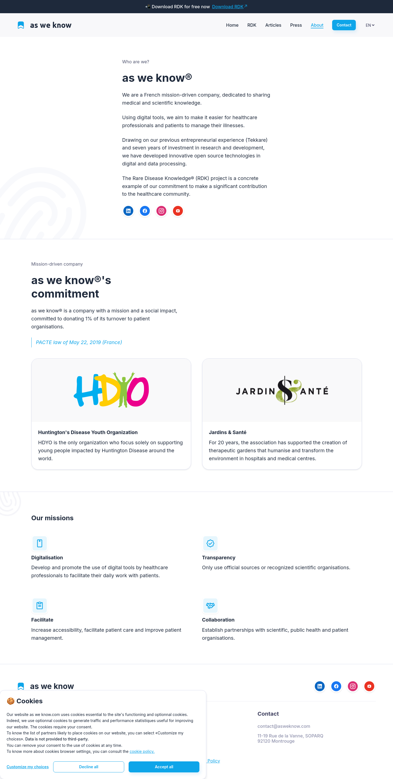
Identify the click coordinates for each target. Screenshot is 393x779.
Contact (268, 713)
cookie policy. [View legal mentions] (142, 751)
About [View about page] (317, 25)
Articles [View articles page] (273, 25)
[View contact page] (344, 25)
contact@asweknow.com (284, 726)
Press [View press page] (296, 25)
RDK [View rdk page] (251, 25)
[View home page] (45, 25)
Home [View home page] (232, 25)
